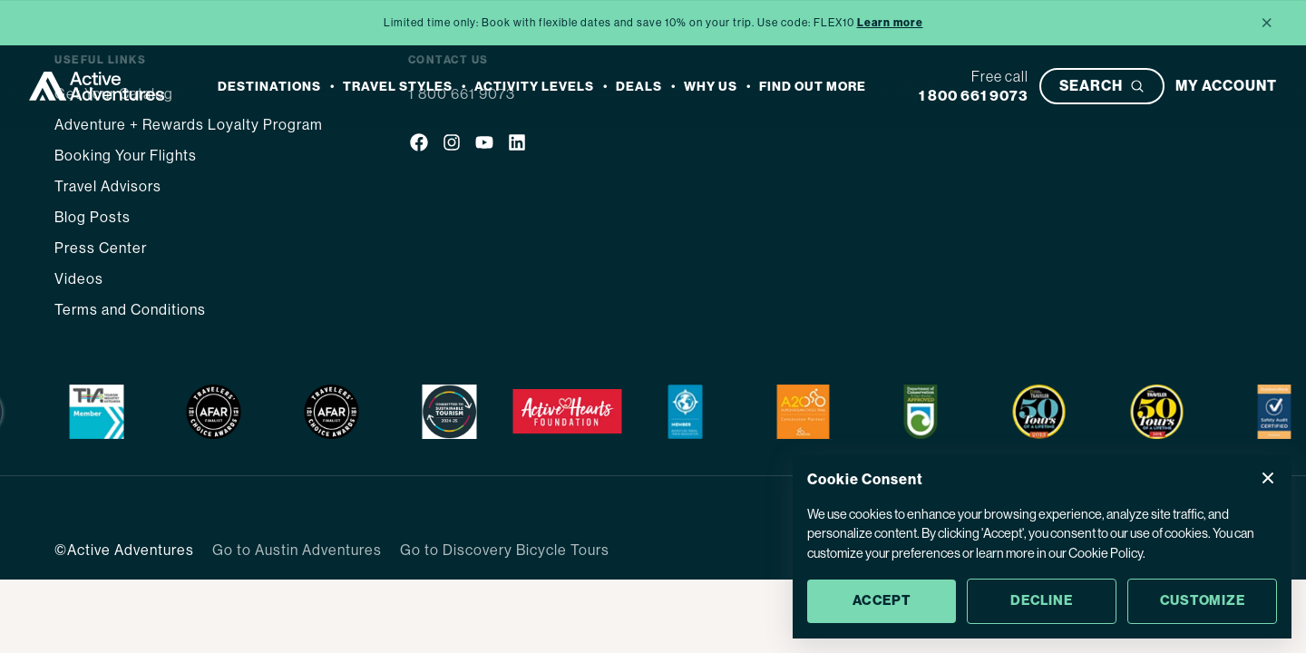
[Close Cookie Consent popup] (1268, 478)
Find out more (812, 86)
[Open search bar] (1102, 86)
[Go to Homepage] (97, 86)
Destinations (269, 86)
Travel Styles (398, 86)
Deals (639, 86)
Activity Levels (534, 86)
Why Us (710, 86)
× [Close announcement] (1267, 22)
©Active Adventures (124, 550)
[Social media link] (419, 145)
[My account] (1226, 86)
